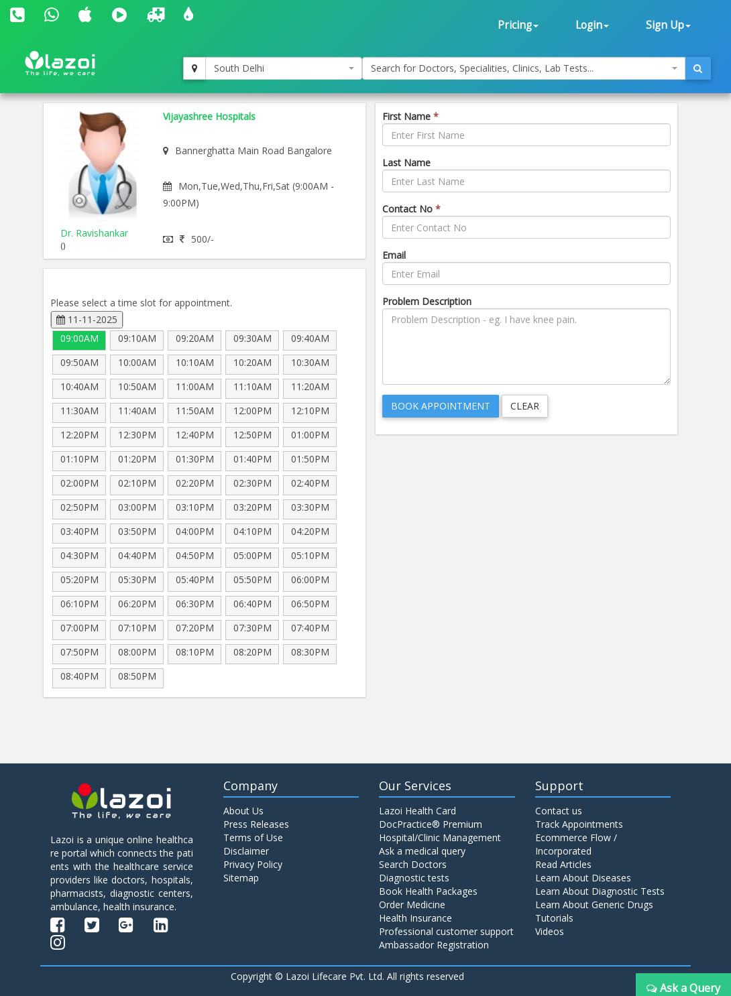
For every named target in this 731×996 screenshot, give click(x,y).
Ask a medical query (422, 851)
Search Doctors (413, 864)
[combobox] (284, 68)
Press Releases (256, 824)
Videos (549, 931)
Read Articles (563, 864)
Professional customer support (446, 931)
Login (592, 25)
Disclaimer (246, 851)
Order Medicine (412, 904)
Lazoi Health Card (417, 810)
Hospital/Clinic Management (440, 837)
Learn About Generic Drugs (594, 904)
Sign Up (668, 25)
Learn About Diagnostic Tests (600, 891)
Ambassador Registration (434, 944)
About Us (243, 810)
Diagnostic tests (414, 877)
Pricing (518, 25)
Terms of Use (253, 837)
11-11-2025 (86, 319)
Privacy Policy (252, 864)
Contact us (558, 810)
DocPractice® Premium (430, 824)
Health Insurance (415, 918)
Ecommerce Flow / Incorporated (576, 844)
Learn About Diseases (583, 877)
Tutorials (554, 918)
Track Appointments (579, 824)
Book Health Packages (428, 891)
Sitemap (241, 877)
